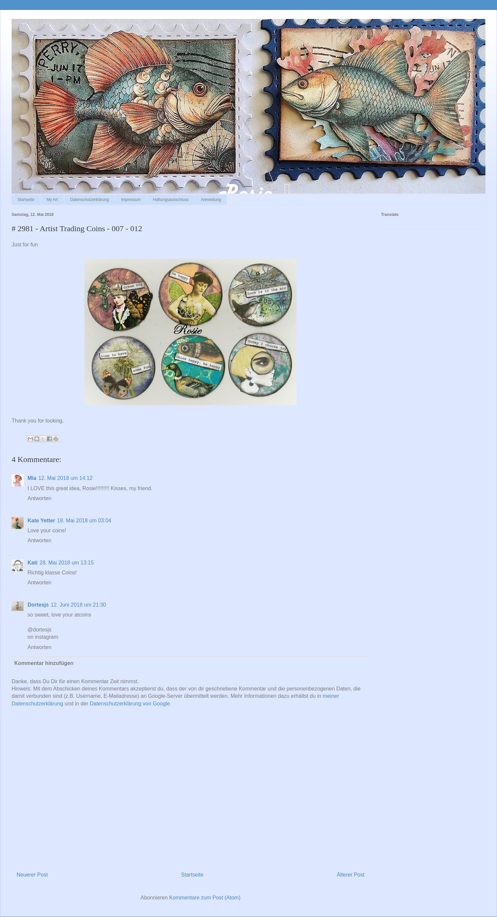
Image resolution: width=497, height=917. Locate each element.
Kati (32, 562)
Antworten (39, 498)
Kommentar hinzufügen (44, 663)
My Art (52, 199)
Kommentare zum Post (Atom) (205, 897)
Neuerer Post (32, 875)
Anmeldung (211, 199)
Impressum (130, 199)
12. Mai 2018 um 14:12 (65, 478)
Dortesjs (38, 605)
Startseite (26, 199)
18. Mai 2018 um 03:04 (84, 520)
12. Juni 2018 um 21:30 (78, 605)
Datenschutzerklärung (89, 199)
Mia (32, 478)
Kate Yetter (41, 520)
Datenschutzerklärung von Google (130, 703)
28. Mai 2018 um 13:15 (66, 562)
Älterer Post (350, 875)
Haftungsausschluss (171, 199)
